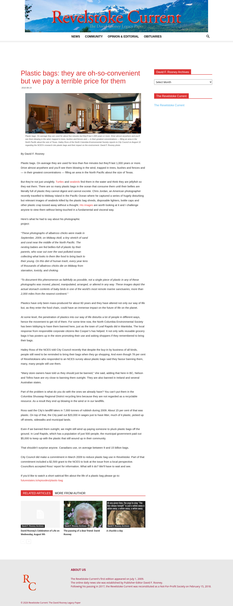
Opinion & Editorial (123, 36)
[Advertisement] (116, 53)
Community (94, 36)
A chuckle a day (114, 530)
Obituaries (153, 36)
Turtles (60, 181)
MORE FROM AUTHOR (70, 493)
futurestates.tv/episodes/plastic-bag (42, 480)
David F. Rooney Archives (33, 526)
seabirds (75, 181)
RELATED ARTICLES (37, 493)
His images (86, 205)
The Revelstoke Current (169, 105)
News (75, 36)
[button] (208, 37)
